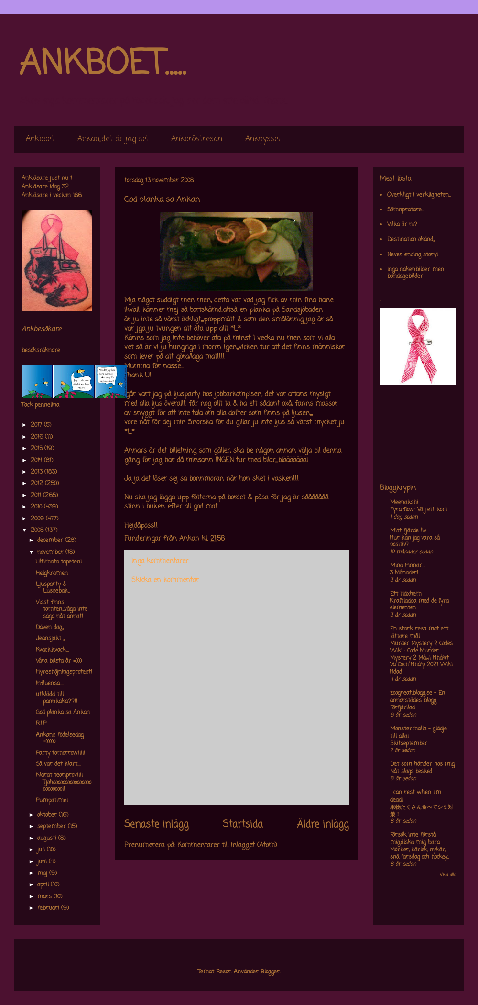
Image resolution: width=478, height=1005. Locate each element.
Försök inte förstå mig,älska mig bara (415, 839)
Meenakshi (404, 502)
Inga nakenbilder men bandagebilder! (415, 273)
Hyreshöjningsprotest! (64, 672)
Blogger (270, 972)
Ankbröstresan (196, 139)
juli (42, 850)
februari (49, 908)
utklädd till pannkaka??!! (56, 698)
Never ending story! (412, 255)
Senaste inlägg (156, 824)
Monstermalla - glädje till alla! (418, 733)
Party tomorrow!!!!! (60, 753)
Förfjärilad (402, 708)
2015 (37, 448)
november (51, 552)
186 (77, 195)
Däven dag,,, (50, 627)
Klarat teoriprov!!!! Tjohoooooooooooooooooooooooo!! (63, 782)
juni (43, 862)
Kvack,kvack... (52, 650)
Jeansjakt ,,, (50, 638)
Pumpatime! (52, 800)
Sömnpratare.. (405, 210)
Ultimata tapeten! (59, 562)
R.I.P (41, 723)
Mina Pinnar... (407, 566)
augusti (47, 838)
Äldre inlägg (323, 824)
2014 (37, 460)
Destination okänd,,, (411, 239)
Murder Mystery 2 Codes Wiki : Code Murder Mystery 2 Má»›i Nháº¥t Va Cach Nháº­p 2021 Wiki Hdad (421, 658)
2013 (37, 472)
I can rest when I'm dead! (415, 796)
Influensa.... (50, 683)
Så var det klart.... (58, 764)
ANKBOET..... (102, 64)
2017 (37, 425)
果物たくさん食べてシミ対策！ (421, 811)
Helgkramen (52, 573)
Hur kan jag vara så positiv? (415, 542)
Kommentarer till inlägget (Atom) (227, 845)
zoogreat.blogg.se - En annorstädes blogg (417, 697)
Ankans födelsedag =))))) (60, 738)
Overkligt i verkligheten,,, (418, 195)
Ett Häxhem (406, 594)
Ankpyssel (262, 139)
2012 (38, 483)
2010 (37, 507)
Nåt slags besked (411, 771)
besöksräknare (41, 350)
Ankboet (40, 139)
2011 (37, 495)
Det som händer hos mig (422, 764)
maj (43, 873)
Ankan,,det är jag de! (112, 139)
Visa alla (448, 875)
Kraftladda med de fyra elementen (419, 605)
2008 (38, 530)
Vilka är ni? (402, 225)
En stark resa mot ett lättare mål (419, 633)
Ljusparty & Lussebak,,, (52, 588)
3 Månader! (404, 573)
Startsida (243, 824)
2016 (38, 437)
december (51, 540)
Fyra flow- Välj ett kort (418, 510)
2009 (38, 519)
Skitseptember (408, 744)
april (44, 885)
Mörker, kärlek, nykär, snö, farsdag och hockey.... (419, 853)
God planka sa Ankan (63, 712)
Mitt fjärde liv (408, 531)
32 (65, 187)
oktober (48, 815)
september (52, 826)
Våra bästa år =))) (59, 661)
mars (45, 897)
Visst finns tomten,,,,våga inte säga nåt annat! (61, 609)
